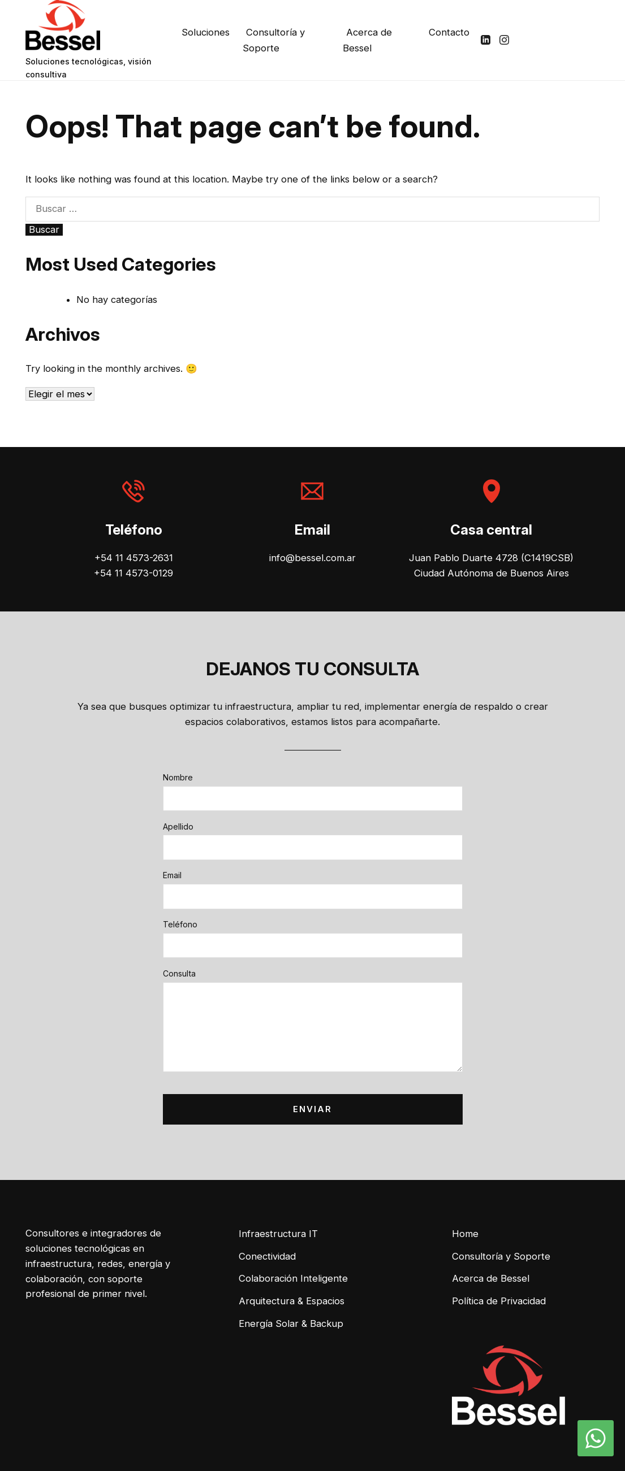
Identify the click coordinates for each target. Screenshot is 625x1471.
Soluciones (206, 32)
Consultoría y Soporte (274, 40)
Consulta (179, 973)
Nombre (178, 777)
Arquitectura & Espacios (291, 1301)
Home (465, 1233)
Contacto (449, 32)
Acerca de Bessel (367, 40)
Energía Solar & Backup (291, 1323)
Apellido (178, 826)
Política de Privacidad (499, 1301)
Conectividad (267, 1256)
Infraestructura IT (278, 1233)
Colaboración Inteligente (293, 1278)
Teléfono (180, 924)
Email (172, 875)
